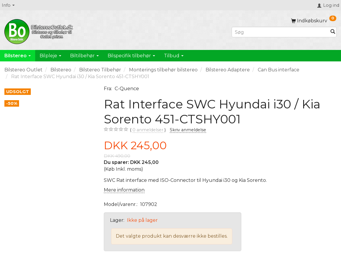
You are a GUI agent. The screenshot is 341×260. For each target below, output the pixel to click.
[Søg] (332, 32)
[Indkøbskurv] (314, 20)
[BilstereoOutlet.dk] (39, 30)
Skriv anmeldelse (188, 129)
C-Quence (127, 88)
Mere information (124, 190)
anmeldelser (148, 130)
